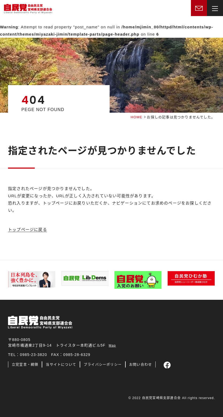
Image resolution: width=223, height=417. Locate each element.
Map (112, 345)
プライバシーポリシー (103, 364)
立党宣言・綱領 (25, 364)
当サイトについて (61, 364)
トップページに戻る (27, 229)
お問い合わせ (140, 364)
